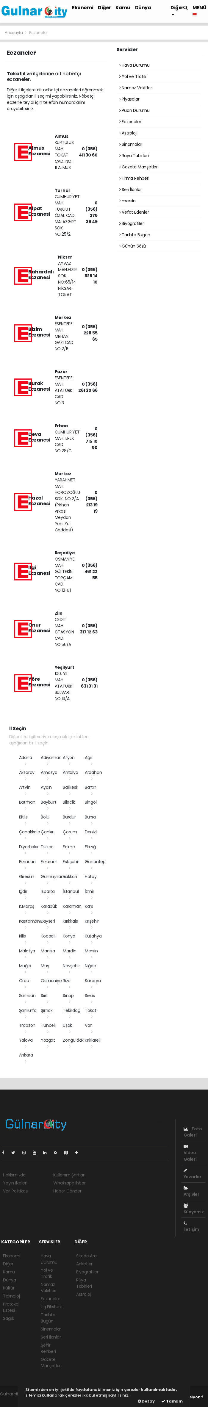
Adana (25, 757)
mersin (127, 201)
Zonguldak (73, 1040)
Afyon (69, 757)
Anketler (84, 1264)
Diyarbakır (29, 847)
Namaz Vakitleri (136, 88)
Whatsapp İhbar (69, 1183)
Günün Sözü (132, 246)
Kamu (122, 7)
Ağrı (88, 757)
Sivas (90, 995)
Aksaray (27, 772)
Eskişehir (71, 862)
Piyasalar (129, 99)
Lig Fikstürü (51, 1307)
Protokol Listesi (11, 1307)
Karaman (72, 906)
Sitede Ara (86, 1256)
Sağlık (8, 1318)
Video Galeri (190, 1153)
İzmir (89, 891)
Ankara (26, 1055)
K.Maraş (27, 906)
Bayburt (49, 802)
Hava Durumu (134, 65)
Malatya (27, 951)
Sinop (68, 995)
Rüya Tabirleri (134, 156)
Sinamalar (130, 144)
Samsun (27, 995)
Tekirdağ (71, 1010)
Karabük (49, 906)
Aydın (46, 787)
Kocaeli (48, 936)
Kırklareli (93, 1040)
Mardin (69, 951)
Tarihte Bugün (134, 235)
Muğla (25, 966)
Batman (27, 802)
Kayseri (48, 921)
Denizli (91, 832)
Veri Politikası (15, 1191)
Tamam (172, 1401)
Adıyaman (51, 757)
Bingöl (91, 802)
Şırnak (47, 1010)
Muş (45, 966)
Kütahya (93, 936)
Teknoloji (12, 1296)
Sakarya (93, 981)
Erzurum (49, 862)
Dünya (143, 7)
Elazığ (90, 847)
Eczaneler (38, 32)
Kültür (9, 1288)
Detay (146, 1401)
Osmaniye (51, 981)
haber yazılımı (14, 1400)
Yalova (26, 1040)
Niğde (90, 966)
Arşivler (191, 1191)
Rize (67, 981)
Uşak (67, 1025)
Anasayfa (14, 32)
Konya (69, 936)
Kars (89, 906)
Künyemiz (194, 1209)
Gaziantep (95, 862)
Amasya (49, 772)
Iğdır (23, 891)
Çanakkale (29, 832)
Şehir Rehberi (48, 1348)
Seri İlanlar (130, 189)
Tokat (90, 1010)
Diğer (104, 7)
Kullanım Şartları (69, 1175)
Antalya (70, 772)
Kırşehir (92, 921)
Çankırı (47, 832)
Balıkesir (70, 787)
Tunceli (48, 1025)
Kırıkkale (70, 921)
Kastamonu (31, 921)
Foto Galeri (193, 1132)
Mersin (91, 951)
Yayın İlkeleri (15, 1183)
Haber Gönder (67, 1191)
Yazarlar (192, 1174)
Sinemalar (51, 1329)
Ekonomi (82, 7)
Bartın (90, 787)
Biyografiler (131, 223)
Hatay (91, 876)
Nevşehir (71, 966)
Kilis (22, 936)
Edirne (69, 847)
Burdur (69, 817)
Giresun (27, 876)
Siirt (44, 995)
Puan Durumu (134, 110)
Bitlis (23, 817)
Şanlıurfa (28, 1010)
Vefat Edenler (134, 212)
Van (89, 1025)
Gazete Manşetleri (139, 167)
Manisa (48, 951)
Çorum (70, 832)
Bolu (45, 817)
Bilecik (69, 802)
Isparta (48, 891)
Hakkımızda (14, 1175)
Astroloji (128, 133)
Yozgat (48, 1040)
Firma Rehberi (134, 178)
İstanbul (71, 891)
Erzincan (27, 862)
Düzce (47, 847)
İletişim (191, 1226)
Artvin (25, 787)
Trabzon (27, 1025)
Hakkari (70, 876)
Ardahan (93, 772)
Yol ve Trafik (132, 76)
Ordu (24, 981)
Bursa (90, 817)
